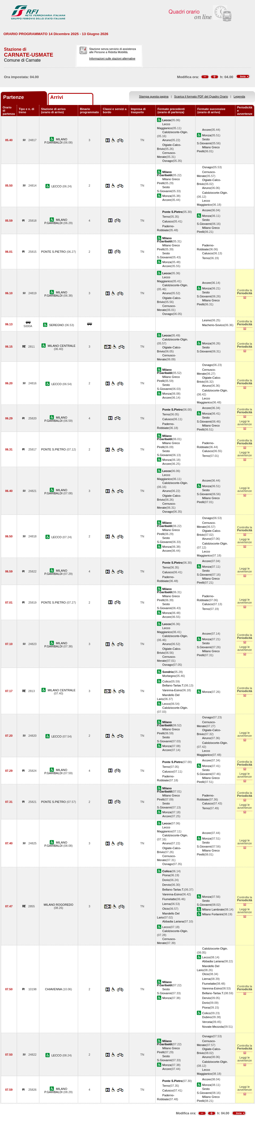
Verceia (207, 1021)
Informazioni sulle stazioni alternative (112, 58)
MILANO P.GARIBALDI (55, 141)
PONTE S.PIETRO (54, 251)
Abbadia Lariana (173, 921)
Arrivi (56, 97)
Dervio (166, 884)
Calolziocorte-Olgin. (175, 132)
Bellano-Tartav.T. (173, 685)
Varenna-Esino (171, 690)
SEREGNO (57, 325)
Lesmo (206, 320)
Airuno (166, 140)
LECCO (57, 186)
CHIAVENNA (54, 989)
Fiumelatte (169, 899)
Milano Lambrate (213, 909)
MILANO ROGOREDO (58, 904)
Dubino (206, 1017)
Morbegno (169, 675)
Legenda (239, 96)
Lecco (166, 703)
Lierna (166, 903)
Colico (166, 681)
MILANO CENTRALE (61, 345)
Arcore (206, 129)
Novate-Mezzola (212, 1026)
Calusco (167, 221)
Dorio (165, 880)
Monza (206, 135)
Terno (166, 216)
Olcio (165, 908)
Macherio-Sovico (213, 325)
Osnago (167, 160)
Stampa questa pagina (153, 96)
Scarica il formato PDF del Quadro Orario (201, 96)
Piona (166, 875)
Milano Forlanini (212, 914)
